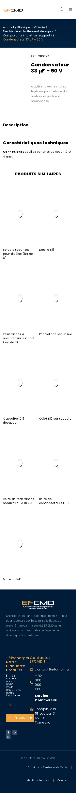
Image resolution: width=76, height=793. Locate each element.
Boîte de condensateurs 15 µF (54, 501)
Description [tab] (16, 125)
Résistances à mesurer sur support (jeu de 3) (18, 338)
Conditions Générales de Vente (47, 767)
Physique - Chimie (31, 27)
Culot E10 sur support (55, 419)
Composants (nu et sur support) (27, 35)
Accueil (8, 27)
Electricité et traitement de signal (28, 31)
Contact (63, 780)
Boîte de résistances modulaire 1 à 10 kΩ (18, 501)
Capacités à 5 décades (13, 421)
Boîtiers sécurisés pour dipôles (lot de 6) (18, 254)
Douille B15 (47, 250)
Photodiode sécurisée (55, 334)
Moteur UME (12, 579)
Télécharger (20, 718)
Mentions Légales (38, 780)
